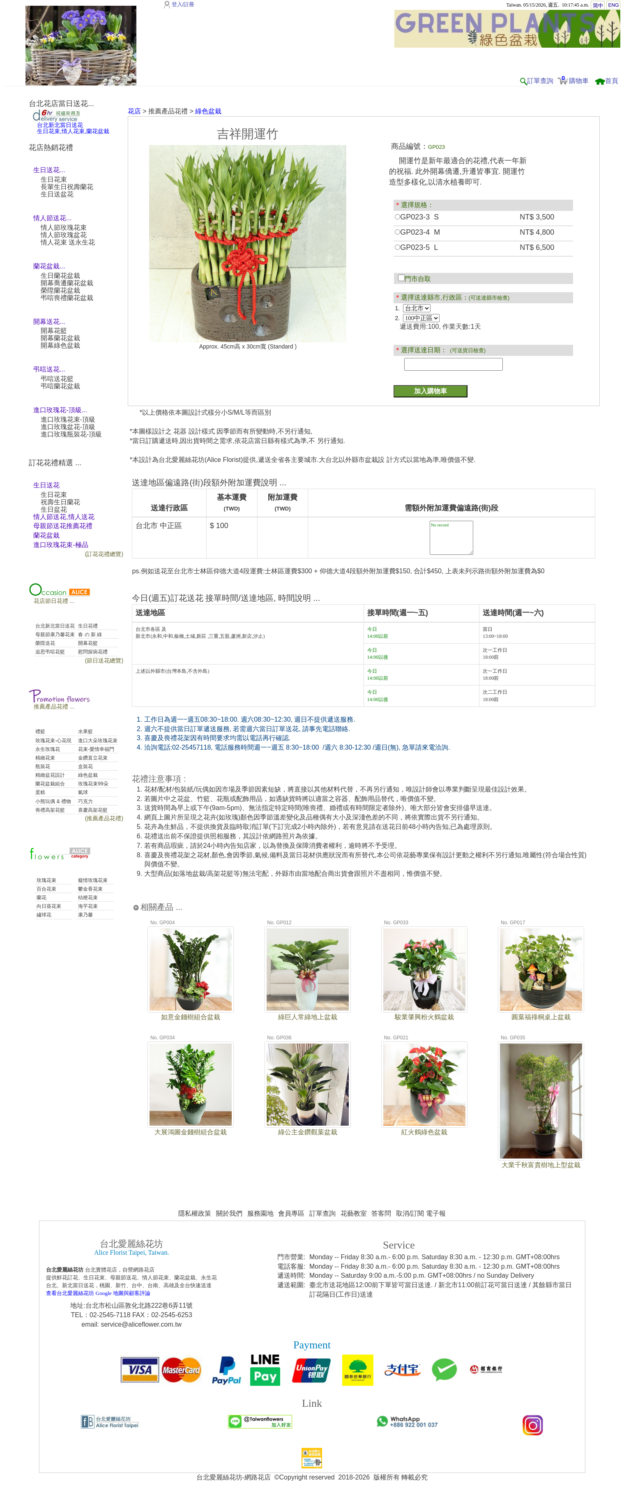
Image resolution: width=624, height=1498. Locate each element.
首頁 (611, 80)
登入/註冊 (183, 4)
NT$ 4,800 (537, 232)
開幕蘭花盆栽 (60, 338)
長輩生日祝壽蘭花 (67, 186)
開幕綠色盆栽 (60, 345)
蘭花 (40, 897)
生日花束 (54, 179)
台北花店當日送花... (61, 103)
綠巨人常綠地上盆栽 (307, 1016)
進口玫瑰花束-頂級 (68, 419)
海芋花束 (87, 906)
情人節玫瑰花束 (64, 227)
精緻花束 (44, 758)
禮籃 (39, 731)
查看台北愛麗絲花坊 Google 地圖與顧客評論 (98, 1293)
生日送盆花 (57, 194)
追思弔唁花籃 (49, 652)
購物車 (579, 80)
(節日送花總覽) (104, 660)
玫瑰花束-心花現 (52, 740)
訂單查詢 (540, 80)
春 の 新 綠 (89, 634)
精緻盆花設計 (49, 775)
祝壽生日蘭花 (60, 502)
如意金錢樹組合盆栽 (190, 1016)
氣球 (82, 792)
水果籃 (85, 731)
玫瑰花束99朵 (92, 784)
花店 (134, 111)
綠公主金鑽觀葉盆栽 (307, 1132)
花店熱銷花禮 (51, 147)
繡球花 (43, 915)
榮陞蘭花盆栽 (60, 290)
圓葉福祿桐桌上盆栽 (541, 1016)
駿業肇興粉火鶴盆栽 (424, 1016)
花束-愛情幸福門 (95, 749)
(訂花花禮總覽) (104, 554)
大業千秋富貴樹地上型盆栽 (541, 1164)
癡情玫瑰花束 (92, 880)
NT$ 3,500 (537, 217)
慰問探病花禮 (92, 652)
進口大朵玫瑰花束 (97, 740)
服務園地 (260, 1213)
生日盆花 (54, 509)
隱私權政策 (194, 1213)
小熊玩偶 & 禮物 (52, 801)
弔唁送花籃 (57, 378)
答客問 (381, 1213)
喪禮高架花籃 (49, 810)
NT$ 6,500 (537, 247)
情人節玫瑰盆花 (64, 234)
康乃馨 (85, 915)
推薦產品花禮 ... (54, 706)
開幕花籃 (54, 330)
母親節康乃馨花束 (54, 634)
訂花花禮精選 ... (55, 463)
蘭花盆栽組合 (49, 784)
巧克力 (85, 801)
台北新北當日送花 (54, 626)
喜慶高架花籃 (92, 810)
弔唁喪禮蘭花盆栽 (67, 297)
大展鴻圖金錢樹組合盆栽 (190, 1132)
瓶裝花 (42, 766)
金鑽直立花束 (92, 758)
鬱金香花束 (90, 889)
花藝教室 (354, 1213)
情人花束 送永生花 (68, 242)
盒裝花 (85, 766)
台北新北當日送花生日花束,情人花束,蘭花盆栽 (73, 128)
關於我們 (229, 1213)
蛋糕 (39, 792)
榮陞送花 (44, 643)
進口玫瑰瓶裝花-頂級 (71, 434)
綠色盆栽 (87, 775)
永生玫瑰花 (47, 749)
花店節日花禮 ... (54, 601)
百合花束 (45, 889)
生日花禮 (87, 626)
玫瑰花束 (45, 880)
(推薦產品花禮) (104, 818)
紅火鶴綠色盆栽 (424, 1132)
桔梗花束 (87, 897)
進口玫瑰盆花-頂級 (68, 426)
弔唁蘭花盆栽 (60, 386)
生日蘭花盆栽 (60, 275)
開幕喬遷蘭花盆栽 (67, 282)
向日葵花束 (48, 906)
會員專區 (291, 1213)
